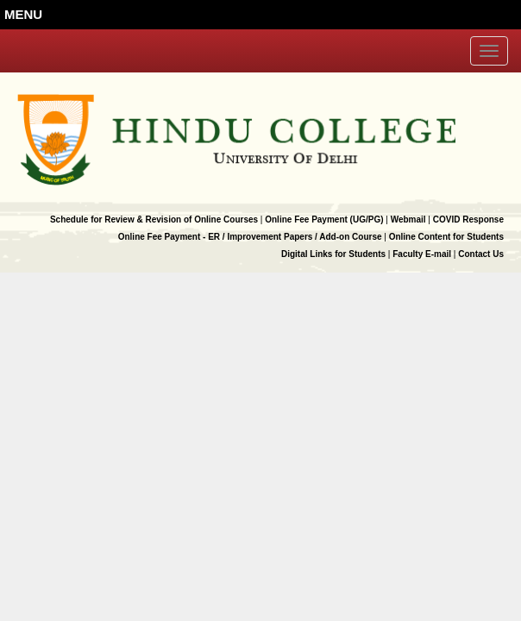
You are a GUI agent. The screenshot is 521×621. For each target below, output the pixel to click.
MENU (23, 14)
